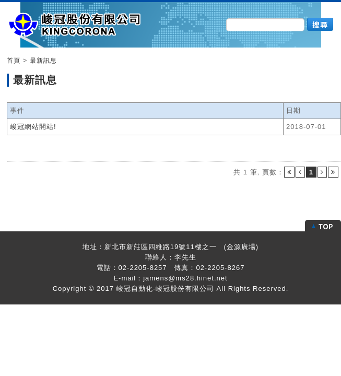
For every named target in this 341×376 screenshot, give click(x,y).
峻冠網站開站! (33, 127)
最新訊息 (43, 60)
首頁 (13, 60)
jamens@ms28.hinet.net (185, 278)
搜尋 (320, 24)
